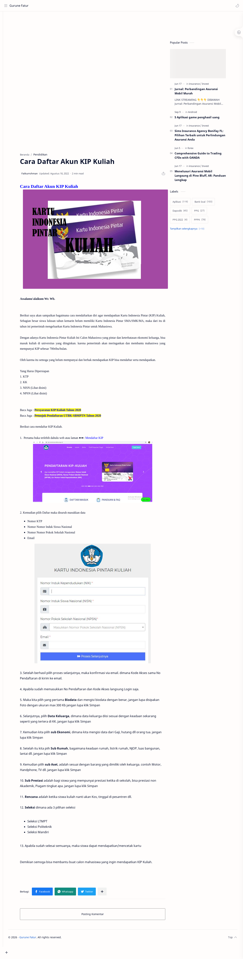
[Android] (198, 113)
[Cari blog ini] (77, 6)
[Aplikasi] (186, 203)
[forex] (196, 149)
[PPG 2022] (185, 221)
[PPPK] (205, 221)
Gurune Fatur (19, 6)
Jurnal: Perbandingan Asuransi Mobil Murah (201, 93)
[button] (236, 5)
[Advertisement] (86, 25)
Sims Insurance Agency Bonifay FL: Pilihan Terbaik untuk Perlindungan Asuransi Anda (205, 136)
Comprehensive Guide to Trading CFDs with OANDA (203, 157)
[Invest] (211, 85)
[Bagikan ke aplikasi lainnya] (107, 893)
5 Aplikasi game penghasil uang (202, 119)
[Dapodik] (186, 212)
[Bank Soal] (209, 203)
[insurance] (201, 85)
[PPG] (205, 212)
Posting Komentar (98, 915)
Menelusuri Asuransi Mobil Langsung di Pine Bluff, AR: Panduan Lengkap (205, 177)
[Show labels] (193, 230)
